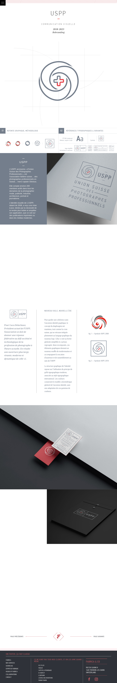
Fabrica (8, 660)
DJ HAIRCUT (41, 673)
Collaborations (11, 674)
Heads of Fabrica (12, 671)
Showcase (9, 666)
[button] (3, 3)
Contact (8, 677)
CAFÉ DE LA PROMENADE (45, 670)
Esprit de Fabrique (12, 669)
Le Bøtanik (41, 675)
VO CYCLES (41, 665)
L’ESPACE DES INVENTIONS (45, 678)
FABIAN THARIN (42, 680)
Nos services (10, 663)
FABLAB (40, 668)
